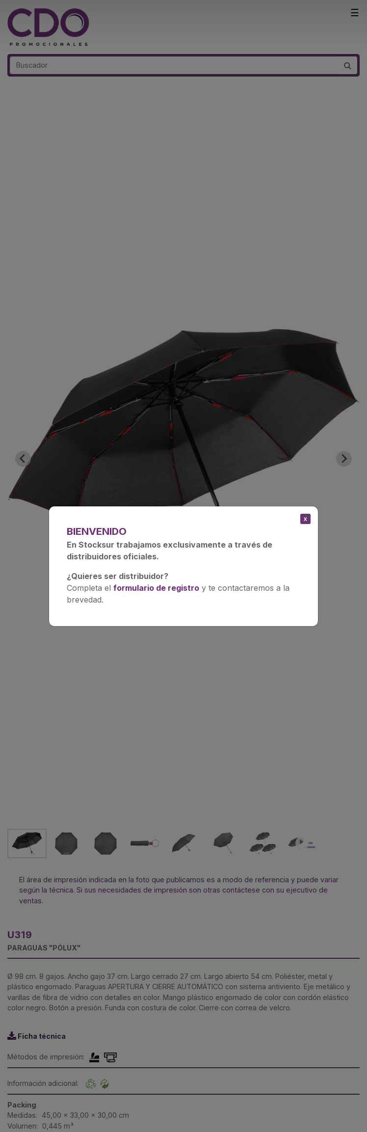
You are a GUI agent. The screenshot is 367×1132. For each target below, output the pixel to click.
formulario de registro (156, 588)
